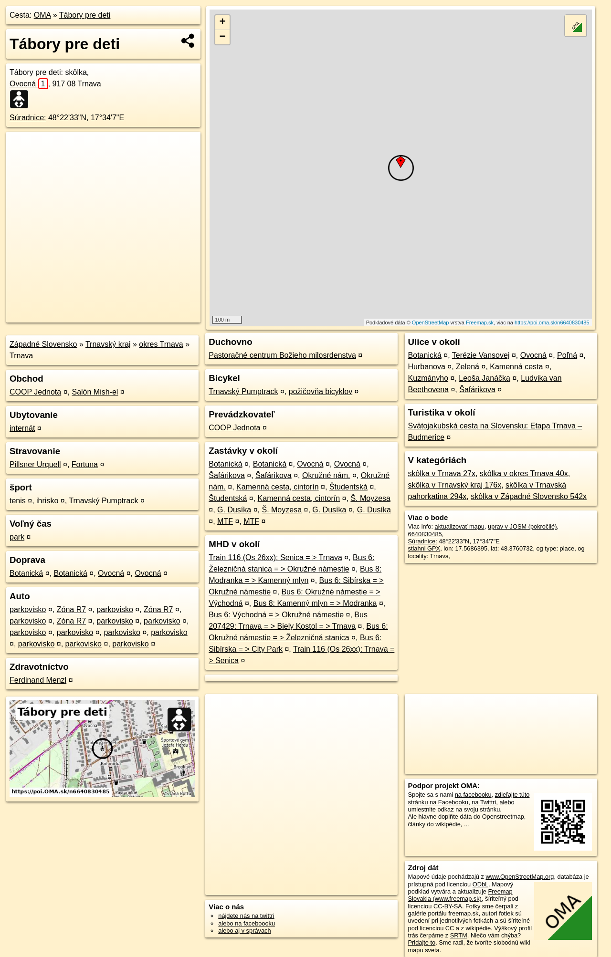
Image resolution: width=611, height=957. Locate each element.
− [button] (223, 37)
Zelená (467, 367)
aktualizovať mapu (460, 526)
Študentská (348, 487)
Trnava (21, 356)
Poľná (567, 355)
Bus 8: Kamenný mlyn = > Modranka (315, 603)
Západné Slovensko (43, 344)
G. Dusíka (234, 510)
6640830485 (425, 534)
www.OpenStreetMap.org (519, 876)
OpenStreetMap (430, 322)
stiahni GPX (424, 548)
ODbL (480, 884)
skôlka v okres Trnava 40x (524, 473)
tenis (18, 501)
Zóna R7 (71, 609)
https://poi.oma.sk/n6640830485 (552, 322)
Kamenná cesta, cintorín (277, 487)
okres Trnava (161, 344)
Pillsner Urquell (35, 464)
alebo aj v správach (244, 930)
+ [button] (223, 22)
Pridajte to (422, 942)
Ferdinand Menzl (38, 680)
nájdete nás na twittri (246, 915)
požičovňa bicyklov (320, 391)
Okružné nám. (326, 475)
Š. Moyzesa (370, 498)
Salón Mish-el (95, 392)
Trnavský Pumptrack (103, 501)
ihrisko (47, 501)
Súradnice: (28, 118)
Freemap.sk (480, 322)
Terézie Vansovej (481, 355)
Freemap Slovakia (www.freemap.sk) (460, 895)
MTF (225, 521)
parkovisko (28, 609)
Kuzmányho (428, 378)
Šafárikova (227, 475)
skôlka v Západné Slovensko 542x (529, 496)
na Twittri (484, 802)
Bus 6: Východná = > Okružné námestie (276, 615)
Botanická (26, 573)
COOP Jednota (35, 392)
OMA (42, 15)
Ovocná (29, 83)
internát (22, 428)
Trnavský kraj (108, 344)
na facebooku (473, 794)
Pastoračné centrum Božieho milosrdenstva (282, 355)
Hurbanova (426, 367)
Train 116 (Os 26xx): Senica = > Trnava (275, 557)
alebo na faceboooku (246, 923)
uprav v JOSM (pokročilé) (522, 526)
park (17, 537)
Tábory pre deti (85, 15)
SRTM (458, 935)
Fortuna (85, 464)
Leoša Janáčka (484, 378)
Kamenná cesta (516, 367)
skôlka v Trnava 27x (441, 473)
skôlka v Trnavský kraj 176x (455, 485)
